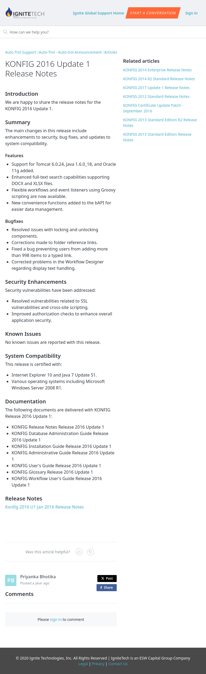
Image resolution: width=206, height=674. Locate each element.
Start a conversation (153, 12)
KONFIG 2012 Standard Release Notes (156, 96)
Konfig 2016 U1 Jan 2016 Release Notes (44, 507)
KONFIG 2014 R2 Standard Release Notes (159, 78)
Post (107, 578)
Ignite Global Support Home (98, 13)
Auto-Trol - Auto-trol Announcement (70, 52)
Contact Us (117, 663)
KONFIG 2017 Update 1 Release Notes (156, 87)
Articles (110, 52)
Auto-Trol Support (20, 52)
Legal (83, 663)
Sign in (191, 13)
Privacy (98, 663)
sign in (55, 619)
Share (107, 587)
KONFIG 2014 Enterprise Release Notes (157, 69)
